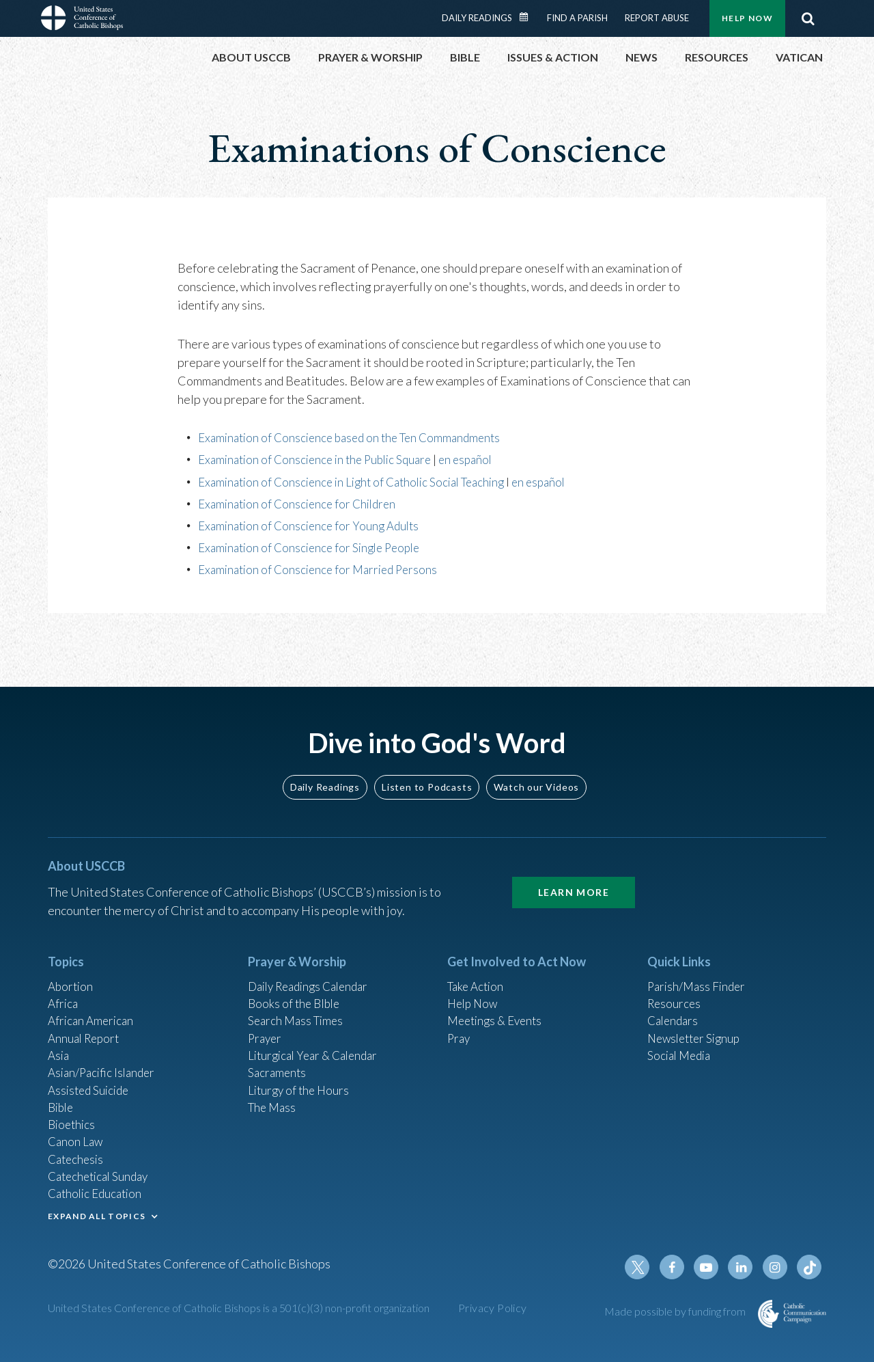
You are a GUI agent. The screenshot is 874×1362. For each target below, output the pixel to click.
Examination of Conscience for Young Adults (313, 525)
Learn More (573, 873)
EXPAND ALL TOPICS (96, 1213)
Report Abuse (657, 17)
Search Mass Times (298, 1004)
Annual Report (86, 1023)
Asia (59, 1041)
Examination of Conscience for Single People (315, 547)
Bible (62, 1096)
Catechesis (77, 1152)
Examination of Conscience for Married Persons (323, 569)
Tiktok (810, 1267)
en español (480, 459)
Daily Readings (477, 17)
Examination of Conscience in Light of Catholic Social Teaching (360, 481)
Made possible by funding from (676, 1311)
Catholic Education (98, 1189)
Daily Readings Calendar (528, 17)
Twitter (646, 1267)
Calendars (674, 1004)
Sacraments (278, 1059)
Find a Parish (577, 17)
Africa (64, 986)
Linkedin (744, 1267)
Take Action (477, 967)
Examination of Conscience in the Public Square (321, 459)
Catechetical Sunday (102, 1170)
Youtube (711, 1267)
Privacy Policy (492, 1307)
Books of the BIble (296, 986)
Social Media (681, 1041)
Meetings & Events (498, 1004)
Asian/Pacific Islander (104, 1059)
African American (93, 1004)
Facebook (678, 1267)
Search (808, 18)
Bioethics (73, 1115)
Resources (675, 986)
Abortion (72, 967)
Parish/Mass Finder (698, 967)
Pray (459, 1023)
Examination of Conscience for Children (302, 503)
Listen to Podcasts (427, 768)
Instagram (777, 1267)
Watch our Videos (536, 768)
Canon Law (76, 1133)
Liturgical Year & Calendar (317, 1041)
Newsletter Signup (697, 1023)
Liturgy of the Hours (301, 1078)
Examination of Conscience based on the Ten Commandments (357, 437)
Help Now (747, 18)
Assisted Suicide (91, 1078)
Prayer (266, 1023)
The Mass (273, 1096)
